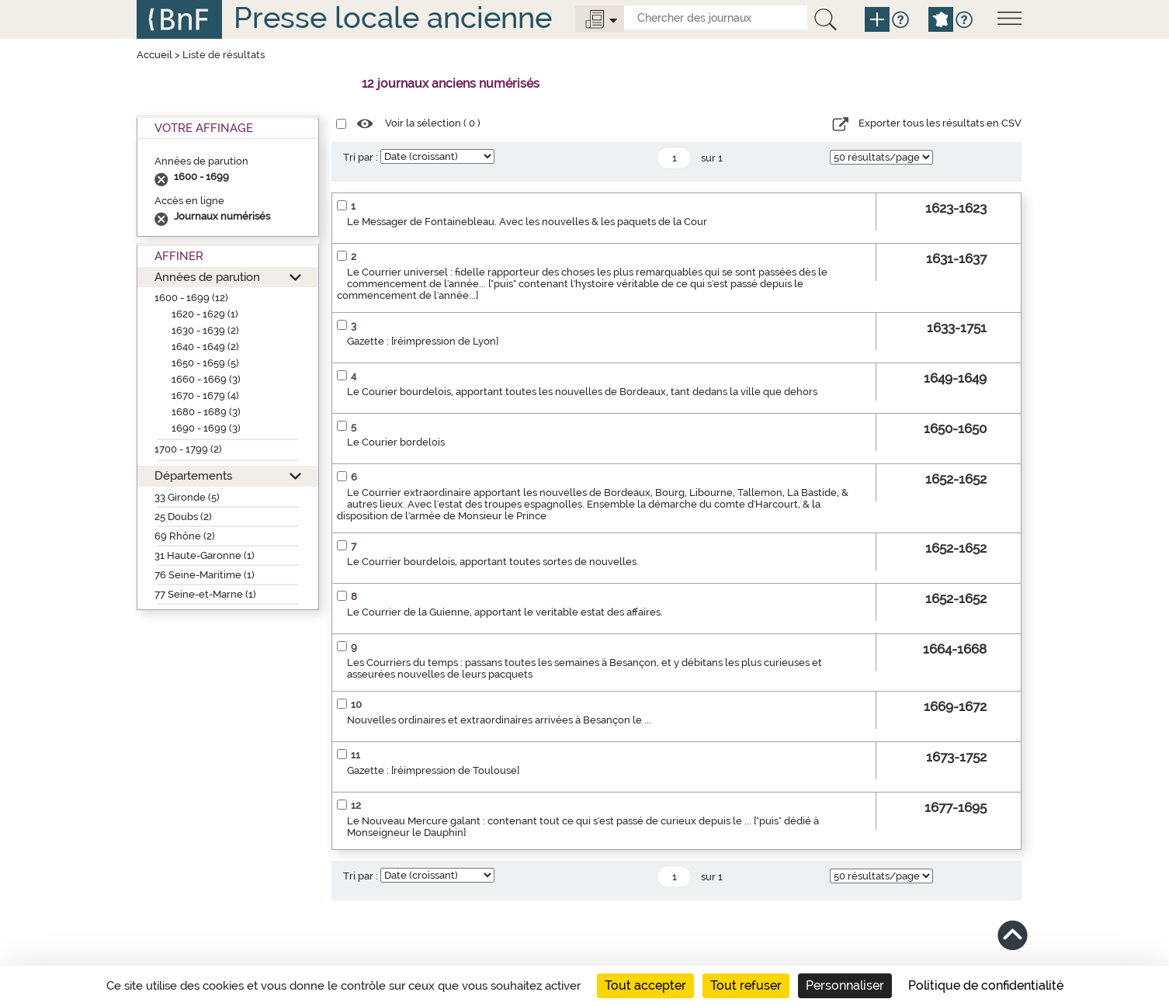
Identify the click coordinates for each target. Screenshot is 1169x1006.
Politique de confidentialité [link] (985, 985)
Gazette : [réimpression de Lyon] (422, 341)
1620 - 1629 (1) (205, 314)
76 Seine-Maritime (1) (204, 575)
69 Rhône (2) (184, 536)
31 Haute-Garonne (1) (204, 555)
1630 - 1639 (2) (205, 330)
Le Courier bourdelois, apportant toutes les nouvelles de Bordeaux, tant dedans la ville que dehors (582, 391)
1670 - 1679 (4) (205, 395)
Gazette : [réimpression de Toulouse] (433, 770)
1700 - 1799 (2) (188, 449)
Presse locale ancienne (393, 17)
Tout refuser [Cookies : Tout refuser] (746, 985)
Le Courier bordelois (396, 442)
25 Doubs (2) (183, 516)
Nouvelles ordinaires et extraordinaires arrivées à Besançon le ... (499, 720)
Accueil (154, 55)
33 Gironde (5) (187, 497)
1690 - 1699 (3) (206, 428)
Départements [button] (193, 475)
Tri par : (360, 157)
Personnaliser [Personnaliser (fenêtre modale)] (845, 985)
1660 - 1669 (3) (206, 379)
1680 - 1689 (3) (206, 412)
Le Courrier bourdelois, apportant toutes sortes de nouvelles (492, 561)
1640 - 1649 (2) (205, 346)
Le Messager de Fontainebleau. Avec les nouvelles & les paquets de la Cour (527, 221)
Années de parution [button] (207, 276)
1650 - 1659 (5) (205, 363)
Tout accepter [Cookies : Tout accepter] (645, 985)
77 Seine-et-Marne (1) (205, 594)
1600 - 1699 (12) (191, 298)
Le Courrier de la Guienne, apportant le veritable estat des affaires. (505, 612)
